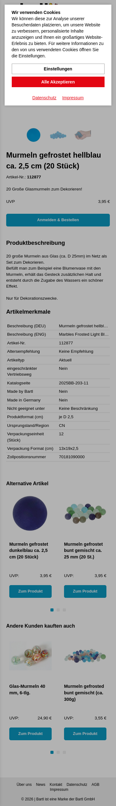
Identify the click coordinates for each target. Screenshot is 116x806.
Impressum (73, 97)
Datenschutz (44, 97)
